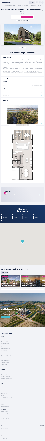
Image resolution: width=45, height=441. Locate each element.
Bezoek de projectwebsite (27, 17)
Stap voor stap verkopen (5, 348)
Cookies (2, 435)
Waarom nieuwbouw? (5, 374)
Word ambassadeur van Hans (6, 397)
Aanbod (2, 336)
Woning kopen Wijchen (5, 341)
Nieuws (2, 399)
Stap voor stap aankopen (5, 360)
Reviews (2, 395)
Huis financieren (4, 364)
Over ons (3, 390)
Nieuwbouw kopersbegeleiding (6, 378)
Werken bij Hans (4, 393)
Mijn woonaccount (5, 317)
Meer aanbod (5, 272)
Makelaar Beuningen (5, 413)
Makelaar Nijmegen (4, 411)
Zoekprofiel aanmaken (5, 362)
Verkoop (2, 346)
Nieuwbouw (7, 5)
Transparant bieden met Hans (6, 355)
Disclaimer (3, 433)
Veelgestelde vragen (5, 406)
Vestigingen (3, 409)
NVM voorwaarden (4, 430)
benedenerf (13, 5)
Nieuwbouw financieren (5, 376)
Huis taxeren (3, 366)
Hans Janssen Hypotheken (6, 418)
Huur (2, 383)
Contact (2, 404)
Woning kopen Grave (5, 343)
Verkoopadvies (4, 350)
